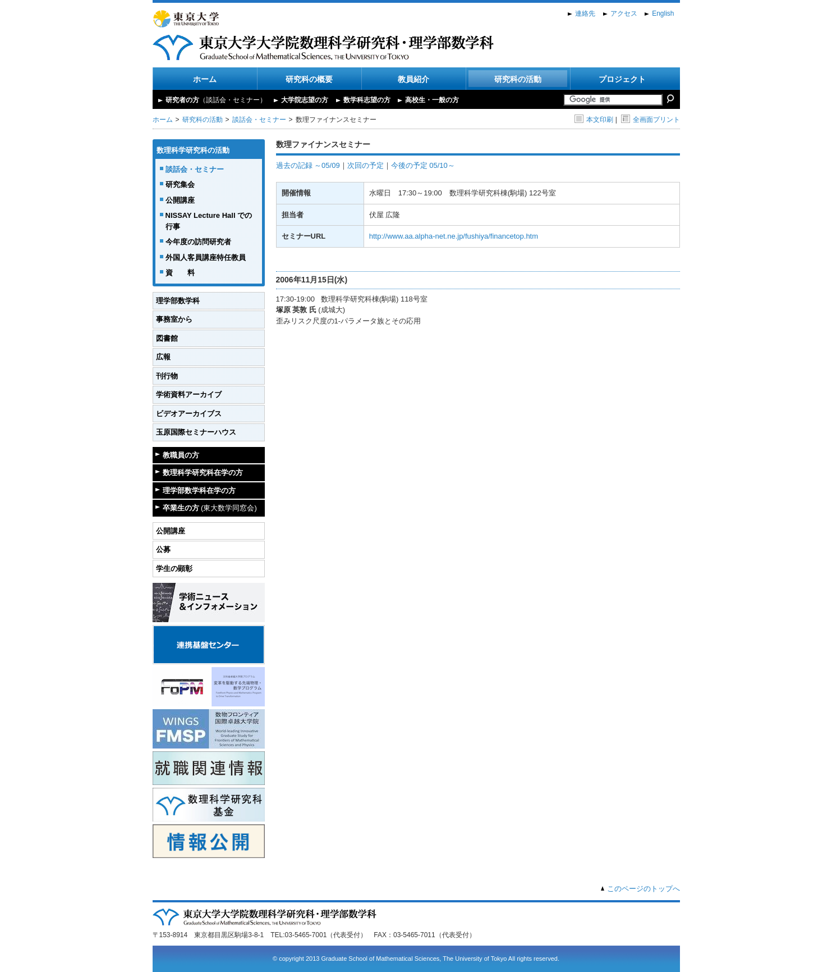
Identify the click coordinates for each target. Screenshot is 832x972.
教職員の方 (181, 455)
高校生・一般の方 (432, 100)
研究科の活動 (517, 79)
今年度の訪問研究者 (198, 242)
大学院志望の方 (304, 100)
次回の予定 (365, 165)
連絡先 (585, 13)
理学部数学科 (178, 300)
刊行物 (167, 376)
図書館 (167, 338)
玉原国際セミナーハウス (196, 432)
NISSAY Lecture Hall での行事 (209, 221)
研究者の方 (216, 100)
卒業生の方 (210, 508)
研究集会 (180, 184)
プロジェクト (622, 79)
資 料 (180, 272)
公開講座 (180, 200)
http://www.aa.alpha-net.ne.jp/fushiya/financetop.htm (453, 236)
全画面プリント (650, 120)
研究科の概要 (309, 79)
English (663, 13)
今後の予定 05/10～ (423, 165)
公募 (163, 549)
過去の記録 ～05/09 (308, 165)
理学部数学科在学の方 (199, 490)
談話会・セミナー (259, 120)
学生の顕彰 (174, 568)
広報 (163, 357)
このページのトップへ (643, 888)
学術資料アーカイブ (189, 394)
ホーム (205, 79)
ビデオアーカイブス (189, 413)
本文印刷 (593, 120)
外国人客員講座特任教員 (206, 257)
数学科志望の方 (366, 100)
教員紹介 (413, 79)
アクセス (623, 13)
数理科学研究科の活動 (193, 150)
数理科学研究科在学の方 (203, 472)
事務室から (174, 319)
